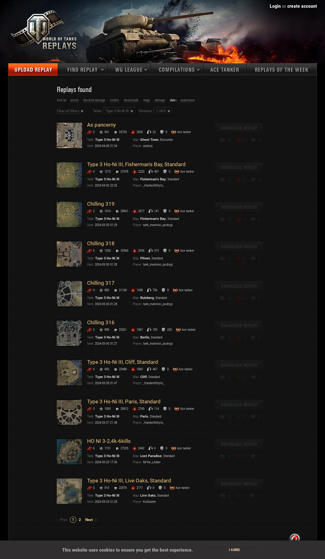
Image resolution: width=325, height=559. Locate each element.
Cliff (143, 377)
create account (302, 6)
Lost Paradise (151, 456)
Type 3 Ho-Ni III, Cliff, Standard (122, 362)
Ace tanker (224, 70)
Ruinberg (147, 298)
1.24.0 (161, 111)
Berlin (144, 337)
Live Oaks (148, 496)
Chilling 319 (101, 204)
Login (275, 6)
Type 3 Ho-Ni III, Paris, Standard (124, 401)
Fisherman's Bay (153, 179)
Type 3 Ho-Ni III (117, 111)
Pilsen (145, 258)
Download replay (239, 128)
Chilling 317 (101, 283)
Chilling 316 (101, 322)
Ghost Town (149, 140)
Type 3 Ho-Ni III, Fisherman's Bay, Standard (136, 164)
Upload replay (33, 70)
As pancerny (101, 125)
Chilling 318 (101, 243)
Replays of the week (281, 70)
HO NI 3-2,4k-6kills (109, 441)
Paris (144, 416)
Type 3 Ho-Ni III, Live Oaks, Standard (129, 480)
